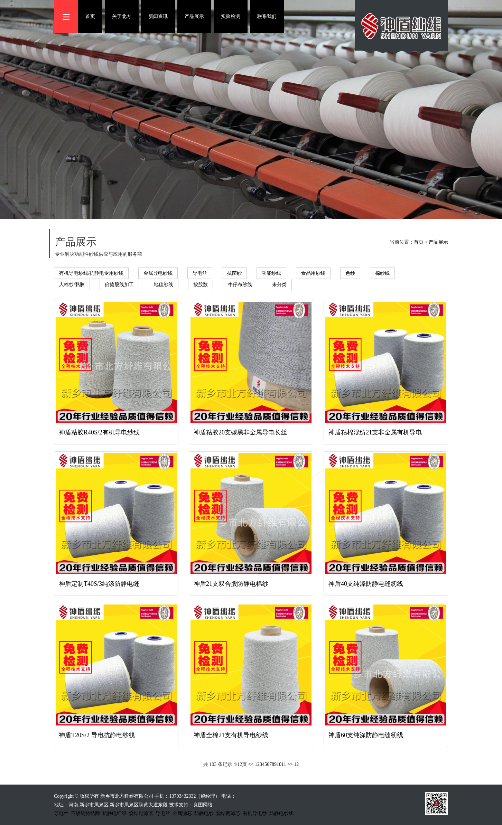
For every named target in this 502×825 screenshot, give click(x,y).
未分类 (279, 284)
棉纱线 (382, 273)
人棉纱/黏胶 (72, 284)
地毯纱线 (163, 284)
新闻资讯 (158, 16)
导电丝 (200, 273)
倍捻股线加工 (119, 284)
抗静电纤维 (114, 813)
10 (279, 764)
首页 (90, 16)
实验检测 (230, 16)
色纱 (350, 273)
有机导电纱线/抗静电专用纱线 (91, 273)
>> (290, 764)
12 (296, 764)
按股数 (200, 284)
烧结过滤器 (141, 813)
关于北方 (121, 16)
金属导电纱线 (158, 273)
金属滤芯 (182, 813)
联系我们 (267, 16)
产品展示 (194, 16)
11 (283, 764)
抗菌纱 (234, 273)
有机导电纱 (255, 813)
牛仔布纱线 (240, 284)
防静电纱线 (281, 813)
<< (251, 764)
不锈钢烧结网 (85, 813)
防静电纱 (204, 813)
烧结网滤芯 (228, 813)
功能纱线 (271, 273)
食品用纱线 (313, 273)
